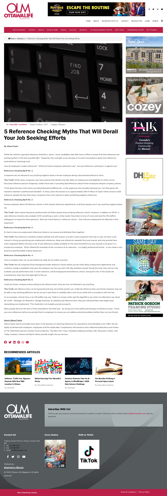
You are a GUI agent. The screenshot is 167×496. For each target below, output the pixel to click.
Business (20, 39)
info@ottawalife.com (136, 413)
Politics (72, 30)
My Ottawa (152, 30)
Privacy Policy (144, 492)
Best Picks (119, 30)
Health (41, 30)
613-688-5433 (14, 446)
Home (88, 21)
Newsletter (136, 21)
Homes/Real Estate (135, 30)
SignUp (155, 21)
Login (147, 21)
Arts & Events (19, 30)
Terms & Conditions (128, 492)
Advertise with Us (110, 21)
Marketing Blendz (14, 467)
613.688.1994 (14, 448)
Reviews (83, 30)
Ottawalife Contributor (18, 124)
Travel (64, 30)
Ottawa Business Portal (101, 30)
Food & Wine (52, 30)
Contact (125, 21)
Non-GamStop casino (27, 492)
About (96, 21)
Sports (32, 30)
